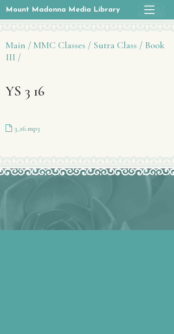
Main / (18, 45)
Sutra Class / (117, 45)
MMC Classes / (62, 45)
